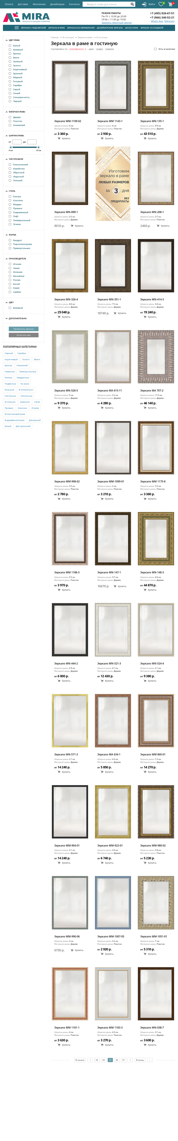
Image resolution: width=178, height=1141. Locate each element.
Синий (14, 93)
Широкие (25, 401)
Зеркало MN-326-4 (66, 299)
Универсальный (19, 220)
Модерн (15, 204)
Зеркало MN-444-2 (66, 663)
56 (117, 1060)
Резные (8, 377)
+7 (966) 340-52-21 (162, 17)
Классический (18, 164)
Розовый (16, 81)
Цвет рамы (14, 40)
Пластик (15, 121)
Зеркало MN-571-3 (66, 754)
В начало (80, 1060)
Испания (15, 272)
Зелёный (16, 61)
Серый (14, 89)
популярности (77, 49)
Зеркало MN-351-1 (109, 299)
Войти (148, 4)
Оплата (9, 4)
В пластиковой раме (15, 414)
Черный (15, 101)
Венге (14, 57)
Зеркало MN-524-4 (152, 663)
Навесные (10, 371)
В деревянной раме (14, 420)
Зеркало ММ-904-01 (67, 845)
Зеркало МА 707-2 (151, 390)
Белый (14, 45)
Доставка (23, 4)
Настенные (10, 395)
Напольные (26, 395)
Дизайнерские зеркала (110, 27)
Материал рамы (17, 111)
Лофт (14, 216)
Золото (15, 65)
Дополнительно (18, 318)
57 (123, 1060)
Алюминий (17, 125)
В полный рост (26, 389)
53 (97, 1060)
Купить (64, 138)
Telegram (169, 21)
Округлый (16, 176)
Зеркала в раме (56, 27)
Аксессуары (131, 27)
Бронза (15, 53)
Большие (9, 389)
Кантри (15, 196)
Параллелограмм (20, 244)
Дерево (15, 117)
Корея (14, 287)
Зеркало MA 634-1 (108, 754)
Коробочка (17, 168)
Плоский (15, 180)
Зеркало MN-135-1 (152, 121)
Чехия (14, 268)
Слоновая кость (19, 97)
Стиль (12, 191)
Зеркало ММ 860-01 (152, 754)
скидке (99, 49)
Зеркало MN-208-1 (152, 212)
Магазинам (39, 4)
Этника (15, 224)
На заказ (24, 383)
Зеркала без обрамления (81, 27)
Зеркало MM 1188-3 (66, 572)
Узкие (37, 401)
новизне (109, 49)
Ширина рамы (16, 135)
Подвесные (10, 383)
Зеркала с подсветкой (33, 27)
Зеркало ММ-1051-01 (153, 936)
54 (103, 1060)
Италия (15, 264)
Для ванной (35, 420)
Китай (14, 284)
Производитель (17, 258)
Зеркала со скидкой (151, 27)
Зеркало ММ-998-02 (67, 481)
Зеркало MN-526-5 (66, 390)
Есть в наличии (164, 48)
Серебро (15, 85)
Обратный (16, 172)
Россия (14, 279)
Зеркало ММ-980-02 (153, 845)
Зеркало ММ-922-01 (110, 845)
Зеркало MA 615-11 (109, 390)
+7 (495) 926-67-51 (162, 13)
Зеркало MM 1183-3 (110, 1027)
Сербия (15, 291)
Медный (15, 77)
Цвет (11, 302)
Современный (18, 212)
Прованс (15, 208)
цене (91, 49)
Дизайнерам (57, 4)
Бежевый (16, 49)
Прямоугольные (27, 371)
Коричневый (18, 69)
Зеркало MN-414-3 (152, 299)
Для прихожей (23, 426)
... (150, 1060)
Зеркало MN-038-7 (152, 1027)
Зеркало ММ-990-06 (67, 936)
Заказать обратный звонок (117, 22)
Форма (12, 234)
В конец (140, 1060)
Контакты (74, 4)
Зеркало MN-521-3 (109, 663)
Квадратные (23, 377)
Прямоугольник (19, 248)
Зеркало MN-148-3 (152, 572)
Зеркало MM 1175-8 (152, 481)
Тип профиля (16, 159)
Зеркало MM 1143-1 (110, 121)
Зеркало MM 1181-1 (66, 1027)
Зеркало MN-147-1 (109, 572)
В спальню (10, 401)
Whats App (157, 21)
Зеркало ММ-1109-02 (67, 121)
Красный (16, 73)
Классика (16, 200)
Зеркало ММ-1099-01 (110, 481)
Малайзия (16, 276)
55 (110, 1060)
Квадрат (15, 240)
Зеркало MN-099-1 (66, 212)
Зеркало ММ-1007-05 (110, 936)
